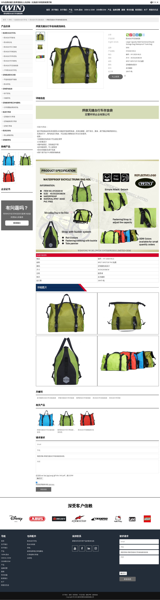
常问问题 (130, 10)
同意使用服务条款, (45, 484)
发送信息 (43, 489)
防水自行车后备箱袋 (37, 20)
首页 (48, 10)
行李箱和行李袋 (32, 554)
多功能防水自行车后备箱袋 (46, 398)
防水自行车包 (32, 541)
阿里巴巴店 (153, 10)
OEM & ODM (89, 10)
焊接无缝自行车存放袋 (66, 398)
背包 (28, 548)
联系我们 (138, 10)
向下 (146, 10)
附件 (39, 478)
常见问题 (82, 595)
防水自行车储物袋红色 (86, 430)
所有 (10, 20)
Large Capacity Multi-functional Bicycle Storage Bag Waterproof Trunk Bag (140, 43)
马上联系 (115, 76)
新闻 (123, 10)
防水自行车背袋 (114, 398)
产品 (70, 10)
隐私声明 (88, 595)
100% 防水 (78, 10)
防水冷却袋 (31, 544)
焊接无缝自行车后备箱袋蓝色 (45, 431)
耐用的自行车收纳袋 (83, 398)
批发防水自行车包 (20, 20)
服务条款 (51, 485)
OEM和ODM (101, 10)
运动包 (29, 558)
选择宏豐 (116, 10)
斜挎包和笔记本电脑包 (35, 551)
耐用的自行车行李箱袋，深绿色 (66, 431)
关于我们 (55, 10)
